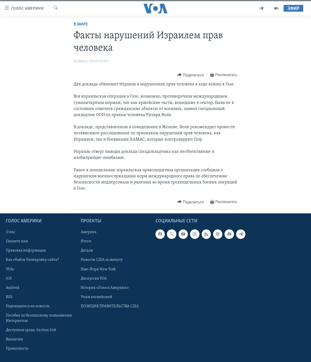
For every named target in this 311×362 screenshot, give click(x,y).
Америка (88, 232)
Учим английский (96, 297)
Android (12, 288)
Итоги (86, 242)
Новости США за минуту (102, 260)
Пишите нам (17, 242)
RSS (9, 297)
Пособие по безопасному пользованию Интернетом (39, 318)
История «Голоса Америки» (105, 288)
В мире (81, 24)
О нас (10, 232)
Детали (87, 251)
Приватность (17, 349)
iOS (9, 279)
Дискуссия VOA (94, 279)
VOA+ (10, 269)
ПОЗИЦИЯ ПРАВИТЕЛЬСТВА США (110, 306)
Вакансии (14, 339)
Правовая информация (26, 251)
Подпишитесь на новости (28, 306)
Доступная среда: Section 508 (31, 330)
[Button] (190, 75)
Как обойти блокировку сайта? (32, 260)
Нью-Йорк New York (98, 269)
